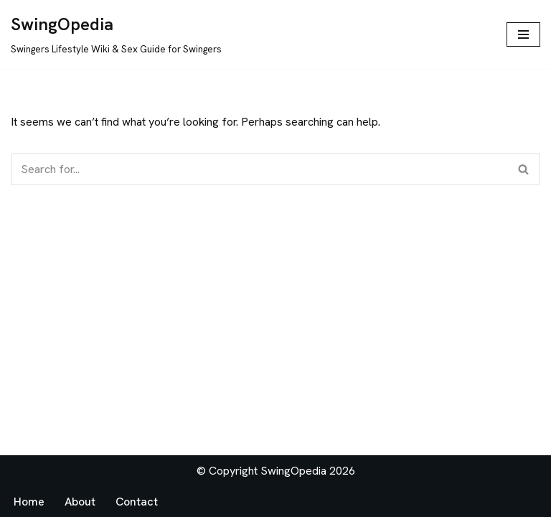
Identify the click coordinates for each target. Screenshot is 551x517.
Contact (137, 501)
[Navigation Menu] (523, 34)
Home (29, 501)
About (80, 501)
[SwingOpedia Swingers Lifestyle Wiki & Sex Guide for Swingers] (116, 34)
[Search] (259, 169)
